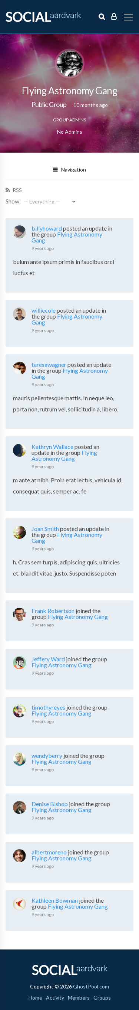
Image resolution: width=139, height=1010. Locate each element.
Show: (13, 201)
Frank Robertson (53, 610)
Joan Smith (45, 528)
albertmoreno (49, 852)
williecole (44, 310)
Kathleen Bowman (55, 900)
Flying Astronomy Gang (67, 237)
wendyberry (47, 755)
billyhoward (47, 228)
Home (35, 997)
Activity (55, 997)
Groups (102, 997)
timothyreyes (48, 707)
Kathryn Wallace (52, 446)
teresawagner (49, 364)
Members (79, 997)
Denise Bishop (50, 803)
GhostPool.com (91, 986)
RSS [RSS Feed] (16, 190)
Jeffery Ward (48, 658)
